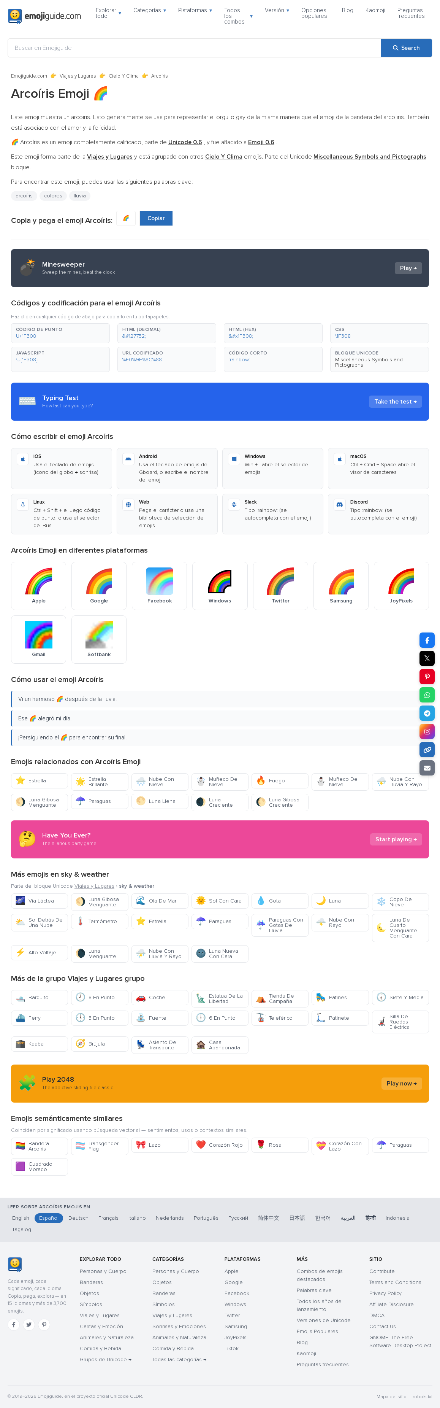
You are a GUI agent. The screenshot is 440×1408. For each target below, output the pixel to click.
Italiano (137, 1218)
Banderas (91, 1282)
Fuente (151, 1018)
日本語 (297, 1218)
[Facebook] (14, 1325)
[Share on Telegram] (427, 713)
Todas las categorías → (179, 1359)
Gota (268, 901)
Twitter (232, 1315)
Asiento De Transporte (156, 1045)
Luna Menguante (95, 954)
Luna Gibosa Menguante (37, 802)
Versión (277, 10)
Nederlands (170, 1218)
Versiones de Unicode (324, 1320)
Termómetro (96, 921)
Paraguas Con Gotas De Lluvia (279, 925)
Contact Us (382, 1326)
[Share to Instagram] (427, 731)
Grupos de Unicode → (105, 1359)
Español (49, 1218)
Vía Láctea (34, 901)
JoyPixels (236, 1337)
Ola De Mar (156, 901)
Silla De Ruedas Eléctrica (393, 1021)
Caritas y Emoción (101, 1326)
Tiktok (232, 1348)
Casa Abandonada (218, 1045)
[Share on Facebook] (427, 640)
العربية (348, 1218)
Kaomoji (375, 10)
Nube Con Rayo (335, 922)
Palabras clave (314, 1290)
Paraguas (93, 801)
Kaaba (29, 1044)
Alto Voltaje (35, 952)
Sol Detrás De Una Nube (39, 922)
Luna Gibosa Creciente (277, 802)
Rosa (269, 1145)
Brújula (90, 1044)
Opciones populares (314, 13)
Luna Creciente (214, 802)
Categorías (149, 10)
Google (234, 1282)
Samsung (236, 1326)
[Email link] (427, 768)
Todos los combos (238, 16)
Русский (238, 1218)
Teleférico (274, 1018)
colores (53, 195)
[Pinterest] (44, 1325)
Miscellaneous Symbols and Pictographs (369, 362)
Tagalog (21, 1229)
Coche (150, 997)
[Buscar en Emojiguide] (194, 48)
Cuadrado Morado (33, 1167)
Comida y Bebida (100, 1348)
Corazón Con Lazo (339, 1146)
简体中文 (268, 1218)
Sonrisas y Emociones (179, 1326)
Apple (232, 1271)
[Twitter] (29, 1325)
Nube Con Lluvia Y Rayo (399, 782)
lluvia (80, 195)
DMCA (377, 1315)
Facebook (237, 1293)
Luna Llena (156, 801)
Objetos (89, 1293)
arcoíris (24, 195)
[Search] (406, 48)
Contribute (382, 1271)
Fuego (270, 781)
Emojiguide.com (29, 76)
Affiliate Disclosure (391, 1304)
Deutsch (78, 1218)
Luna (328, 901)
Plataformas (195, 10)
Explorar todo (108, 13)
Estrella (30, 781)
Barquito (32, 997)
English (20, 1218)
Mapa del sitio (392, 1397)
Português (206, 1218)
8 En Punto (95, 997)
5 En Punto (95, 1018)
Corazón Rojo (219, 1145)
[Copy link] (427, 749)
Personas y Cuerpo (103, 1271)
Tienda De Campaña (275, 998)
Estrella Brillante (91, 782)
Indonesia (398, 1218)
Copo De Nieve (394, 902)
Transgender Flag (97, 1146)
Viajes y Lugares (78, 76)
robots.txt (422, 1397)
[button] (60, 333)
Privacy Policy (385, 1293)
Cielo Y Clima (124, 76)
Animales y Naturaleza (107, 1337)
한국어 (323, 1218)
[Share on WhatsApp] (427, 694)
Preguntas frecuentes (411, 13)
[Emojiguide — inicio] (15, 1264)
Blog (347, 10)
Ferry (28, 1018)
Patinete (332, 1018)
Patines (331, 997)
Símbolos (91, 1304)
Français (108, 1218)
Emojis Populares (317, 1331)
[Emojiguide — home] (44, 16)
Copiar (156, 218)
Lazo (148, 1145)
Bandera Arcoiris (32, 1146)
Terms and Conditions (395, 1282)
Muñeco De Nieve (216, 782)
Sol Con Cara (219, 901)
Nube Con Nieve (155, 782)
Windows (235, 1304)
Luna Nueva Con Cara (217, 954)
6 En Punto (216, 1018)
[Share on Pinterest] (427, 676)
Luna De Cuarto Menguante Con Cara (396, 928)
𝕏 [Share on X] (427, 658)
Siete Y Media (400, 997)
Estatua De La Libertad (219, 998)
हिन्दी (371, 1218)
